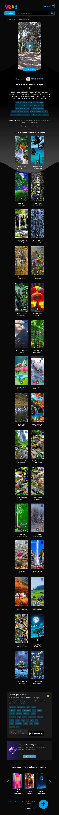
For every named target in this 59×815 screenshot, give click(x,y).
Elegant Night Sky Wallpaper (37, 645)
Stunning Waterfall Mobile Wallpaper (21, 241)
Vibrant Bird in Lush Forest (37, 277)
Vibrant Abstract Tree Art (37, 314)
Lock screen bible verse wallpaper (20, 115)
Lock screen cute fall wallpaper (40, 115)
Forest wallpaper (24, 19)
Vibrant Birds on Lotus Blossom (21, 388)
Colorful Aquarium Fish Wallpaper (37, 682)
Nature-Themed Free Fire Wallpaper (37, 204)
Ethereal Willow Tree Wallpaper (21, 277)
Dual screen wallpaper (37, 108)
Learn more (29, 756)
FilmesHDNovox (34, 79)
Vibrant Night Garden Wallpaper (22, 204)
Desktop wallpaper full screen (20, 111)
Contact (11, 801)
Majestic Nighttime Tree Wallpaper (21, 682)
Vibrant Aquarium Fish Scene (37, 498)
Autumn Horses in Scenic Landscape (22, 608)
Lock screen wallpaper (22, 105)
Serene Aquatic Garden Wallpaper (22, 314)
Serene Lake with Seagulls (21, 425)
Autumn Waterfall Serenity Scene (37, 425)
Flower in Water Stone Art (21, 572)
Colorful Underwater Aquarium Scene (21, 498)
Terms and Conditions (28, 801)
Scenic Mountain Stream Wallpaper (22, 461)
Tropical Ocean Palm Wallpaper (37, 167)
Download (29, 69)
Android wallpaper (22, 701)
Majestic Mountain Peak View (21, 351)
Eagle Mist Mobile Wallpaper (37, 388)
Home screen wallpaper (36, 105)
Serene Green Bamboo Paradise (21, 535)
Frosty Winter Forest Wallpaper (37, 535)
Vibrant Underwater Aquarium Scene (37, 461)
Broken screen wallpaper (22, 108)
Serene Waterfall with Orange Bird (21, 167)
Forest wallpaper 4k (21, 102)
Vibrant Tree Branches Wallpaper (21, 645)
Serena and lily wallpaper (36, 102)
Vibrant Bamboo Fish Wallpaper (37, 351)
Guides (29, 803)
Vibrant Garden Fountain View (37, 572)
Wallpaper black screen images (38, 111)
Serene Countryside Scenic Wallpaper (37, 608)
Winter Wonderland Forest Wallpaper (37, 241)
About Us (18, 801)
